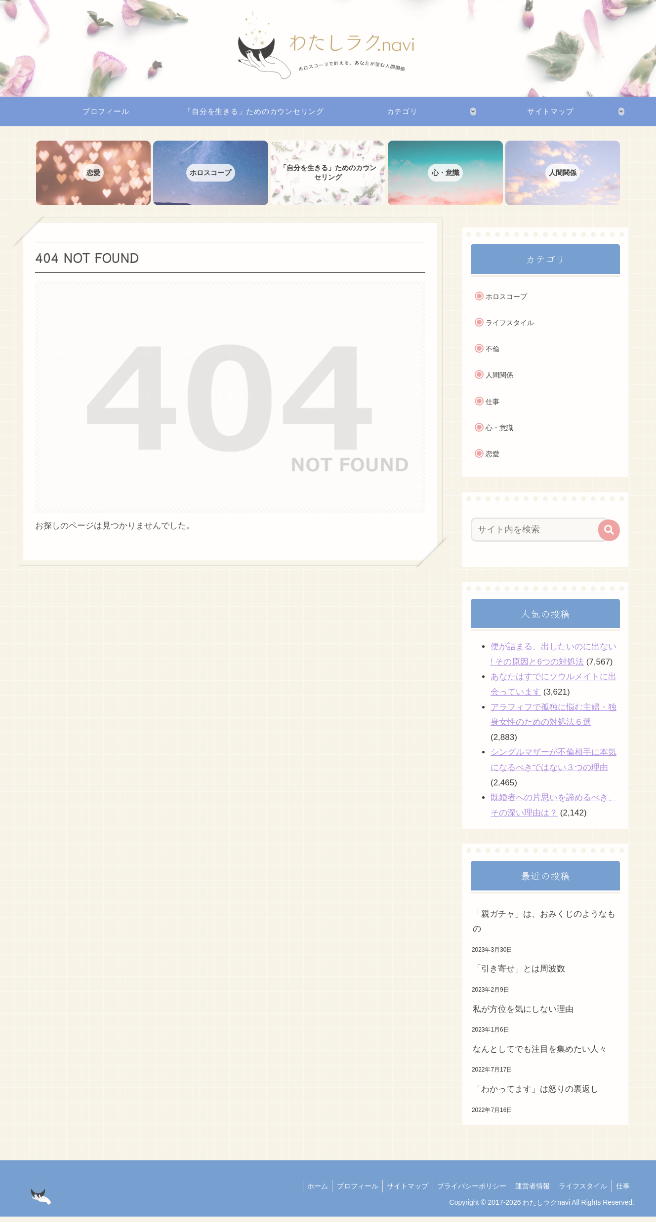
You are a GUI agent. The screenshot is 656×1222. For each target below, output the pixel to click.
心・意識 (499, 433)
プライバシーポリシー (466, 1191)
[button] (609, 535)
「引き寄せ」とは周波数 (519, 974)
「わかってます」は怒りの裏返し (536, 1094)
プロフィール (348, 1191)
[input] (539, 534)
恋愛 (492, 459)
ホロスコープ (506, 301)
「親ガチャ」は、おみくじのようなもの (544, 926)
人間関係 (499, 380)
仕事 (492, 406)
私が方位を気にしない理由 (523, 1014)
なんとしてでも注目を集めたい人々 (540, 1054)
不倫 (492, 354)
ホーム (307, 1191)
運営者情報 (528, 1191)
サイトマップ (400, 1191)
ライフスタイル (510, 328)
